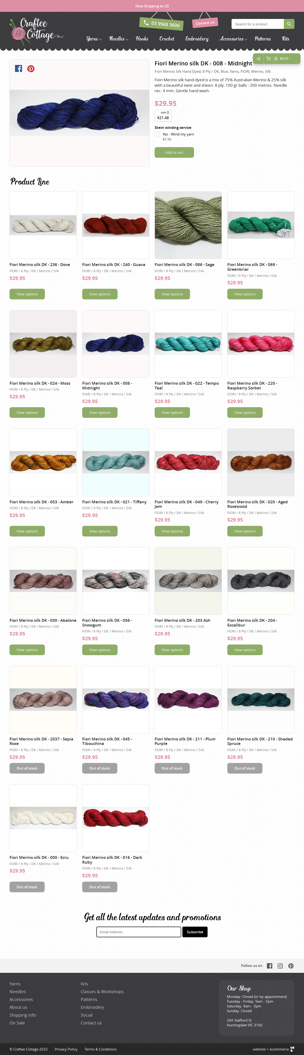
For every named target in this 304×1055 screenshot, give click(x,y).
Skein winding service (173, 127)
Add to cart (174, 152)
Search (289, 24)
